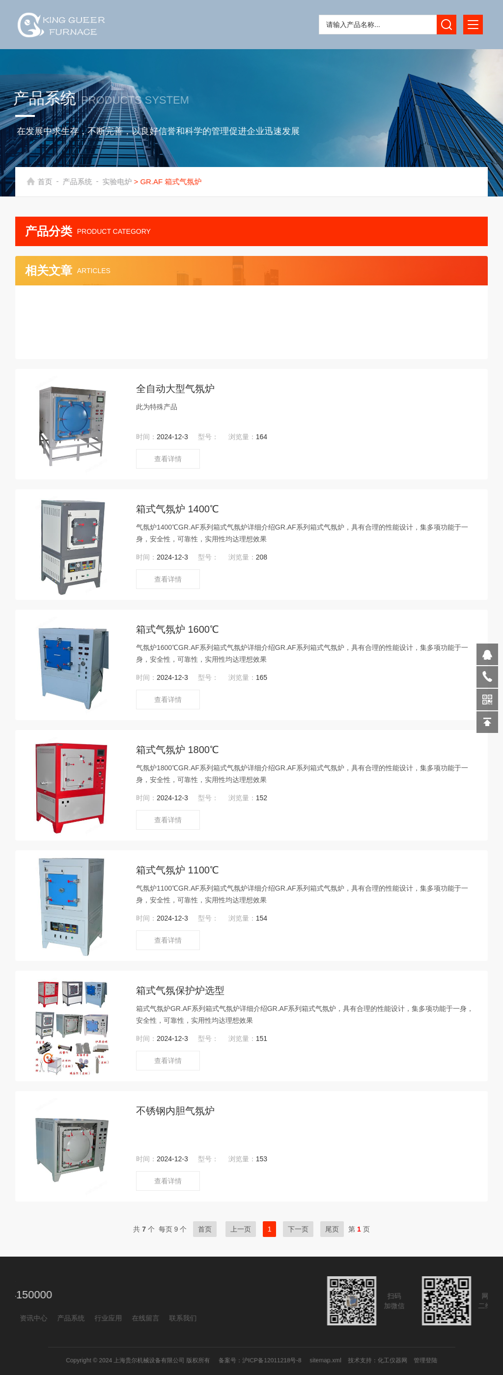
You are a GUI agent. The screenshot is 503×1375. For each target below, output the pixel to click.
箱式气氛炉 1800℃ (177, 749)
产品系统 (88, 181)
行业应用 (16, 1318)
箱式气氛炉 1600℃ (177, 629)
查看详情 (168, 459)
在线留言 (54, 1318)
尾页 (332, 1229)
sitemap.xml (305, 1360)
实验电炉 (127, 181)
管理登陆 (380, 1360)
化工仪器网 (355, 1360)
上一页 (240, 1229)
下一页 (298, 1229)
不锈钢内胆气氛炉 (175, 1110)
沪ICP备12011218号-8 (267, 1360)
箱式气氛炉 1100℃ (177, 870)
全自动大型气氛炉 (175, 388)
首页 (55, 181)
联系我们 (91, 1318)
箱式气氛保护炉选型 (180, 990)
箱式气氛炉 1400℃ (177, 509)
